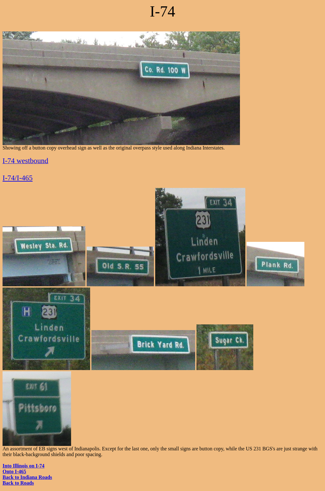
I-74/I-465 (18, 178)
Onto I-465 (14, 471)
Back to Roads (18, 483)
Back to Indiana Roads (27, 477)
